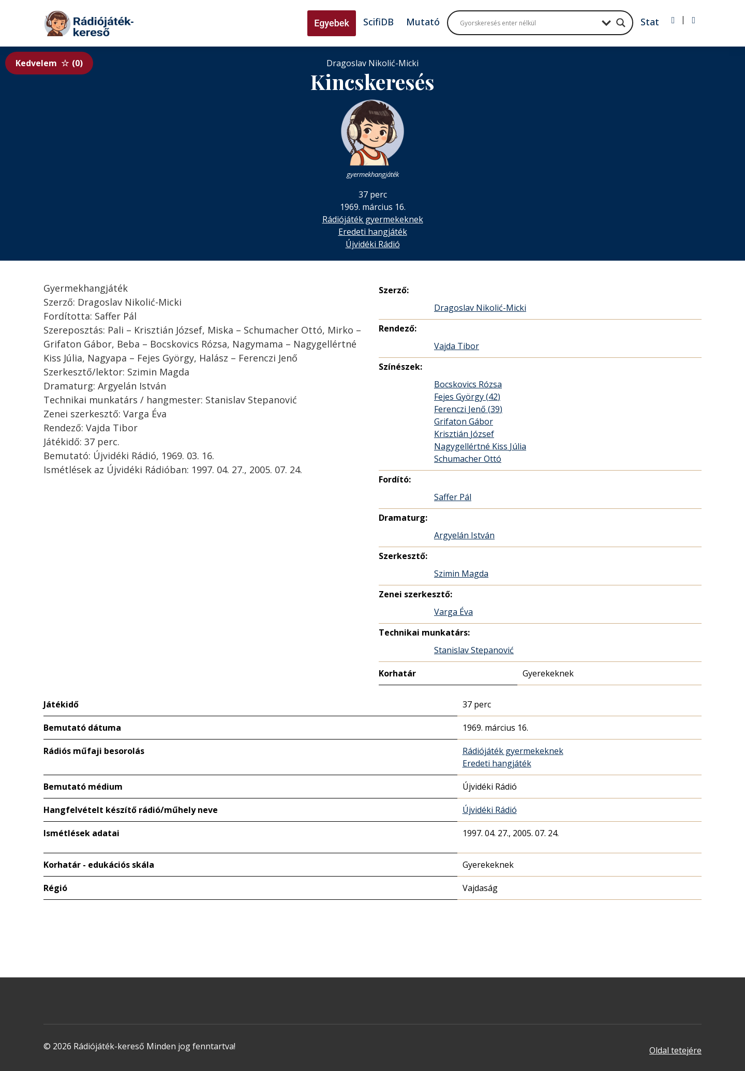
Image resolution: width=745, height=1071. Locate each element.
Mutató (423, 22)
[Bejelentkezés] (673, 20)
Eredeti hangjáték (372, 231)
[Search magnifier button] (621, 23)
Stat (649, 22)
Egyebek (331, 23)
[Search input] (528, 23)
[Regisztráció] (694, 20)
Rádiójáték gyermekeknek (372, 219)
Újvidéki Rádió (373, 244)
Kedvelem (49, 63)
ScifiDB (378, 22)
